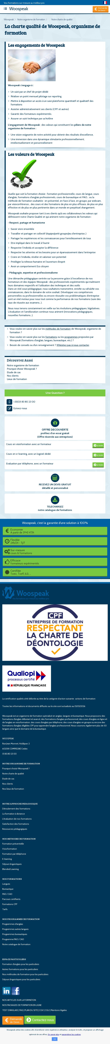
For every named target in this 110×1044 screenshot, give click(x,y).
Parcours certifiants (11, 899)
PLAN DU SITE (31, 1010)
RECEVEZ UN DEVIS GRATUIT (55, 484)
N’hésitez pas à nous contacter (73, 345)
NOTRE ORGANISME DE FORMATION (21, 763)
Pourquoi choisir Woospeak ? (22, 368)
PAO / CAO (7, 894)
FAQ (21, 1010)
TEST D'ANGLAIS (10, 1010)
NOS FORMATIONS (12, 878)
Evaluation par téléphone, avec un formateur (29, 463)
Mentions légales (59, 1010)
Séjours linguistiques (12, 864)
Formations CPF (9, 904)
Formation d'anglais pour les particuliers (20, 964)
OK (54, 1039)
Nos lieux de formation (13, 788)
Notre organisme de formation (31, 19)
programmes (71, 336)
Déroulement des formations (16, 808)
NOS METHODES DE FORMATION (19, 838)
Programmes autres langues (15, 929)
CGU (47, 1010)
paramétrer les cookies (71, 1034)
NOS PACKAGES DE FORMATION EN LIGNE (21, 1005)
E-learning (7, 859)
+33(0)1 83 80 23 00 (20, 401)
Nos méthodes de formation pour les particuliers (25, 974)
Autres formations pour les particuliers (20, 969)
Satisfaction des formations (15, 823)
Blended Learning (10, 869)
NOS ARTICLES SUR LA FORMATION (19, 1000)
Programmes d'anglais (12, 924)
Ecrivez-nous (16, 408)
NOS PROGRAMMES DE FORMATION (21, 919)
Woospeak (15, 8)
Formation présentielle (13, 843)
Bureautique (7, 889)
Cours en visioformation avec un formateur (28, 444)
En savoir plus (53, 1034)
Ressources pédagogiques (14, 829)
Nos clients (13, 375)
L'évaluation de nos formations (17, 818)
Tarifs (5, 909)
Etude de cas (14, 372)
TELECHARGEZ (55, 506)
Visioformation (9, 848)
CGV (41, 1010)
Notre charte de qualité (61, 19)
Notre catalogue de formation (16, 944)
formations (51, 336)
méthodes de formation (58, 328)
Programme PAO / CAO (13, 939)
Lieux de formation (17, 379)
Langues (6, 883)
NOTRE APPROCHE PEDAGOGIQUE (19, 803)
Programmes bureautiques (14, 934)
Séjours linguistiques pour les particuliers (21, 979)
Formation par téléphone (14, 853)
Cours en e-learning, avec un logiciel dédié (28, 453)
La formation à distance (13, 813)
